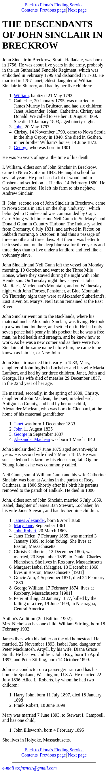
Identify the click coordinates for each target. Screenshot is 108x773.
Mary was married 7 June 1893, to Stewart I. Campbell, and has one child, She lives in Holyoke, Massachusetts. (54, 727)
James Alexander (29, 520)
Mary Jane (23, 525)
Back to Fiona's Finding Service (54, 4)
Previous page (52, 10)
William (21, 95)
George (20, 147)
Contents (29, 10)
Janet (18, 423)
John (18, 126)
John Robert (25, 530)
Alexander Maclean (32, 439)
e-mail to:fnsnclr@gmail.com (29, 767)
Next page (77, 10)
